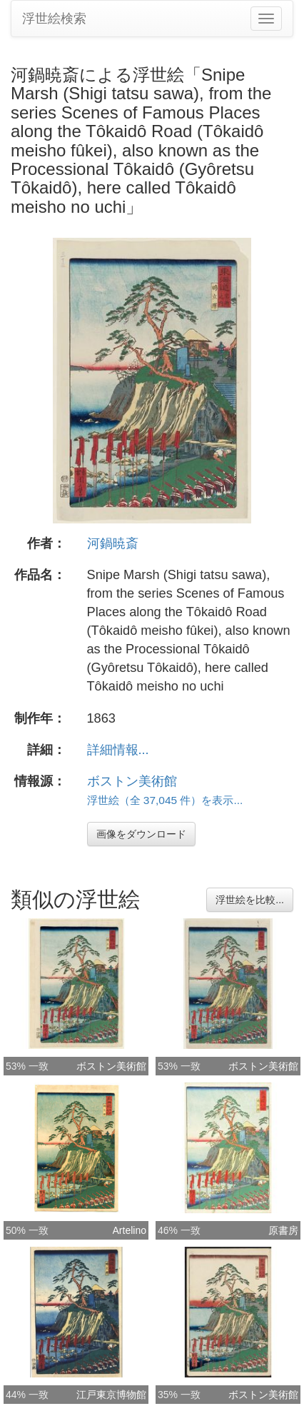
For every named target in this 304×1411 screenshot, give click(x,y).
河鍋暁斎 (112, 543)
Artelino (129, 1230)
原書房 (283, 1230)
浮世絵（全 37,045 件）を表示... (165, 800)
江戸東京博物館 (111, 1394)
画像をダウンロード (141, 834)
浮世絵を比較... (250, 899)
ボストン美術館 (132, 781)
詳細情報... (118, 750)
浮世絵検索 (54, 18)
